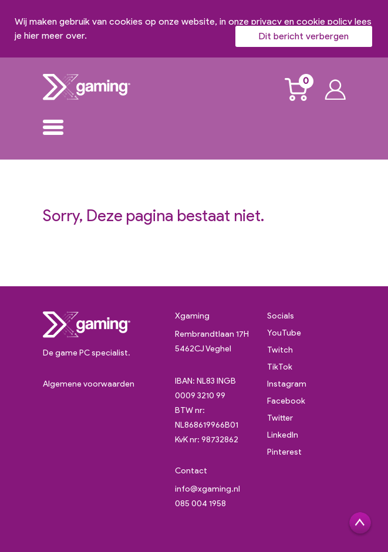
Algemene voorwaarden (88, 384)
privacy (266, 21)
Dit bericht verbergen (304, 36)
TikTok (279, 367)
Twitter (280, 418)
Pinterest (284, 452)
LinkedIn (282, 435)
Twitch (280, 350)
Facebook (286, 401)
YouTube (284, 333)
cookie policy (324, 21)
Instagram (286, 384)
